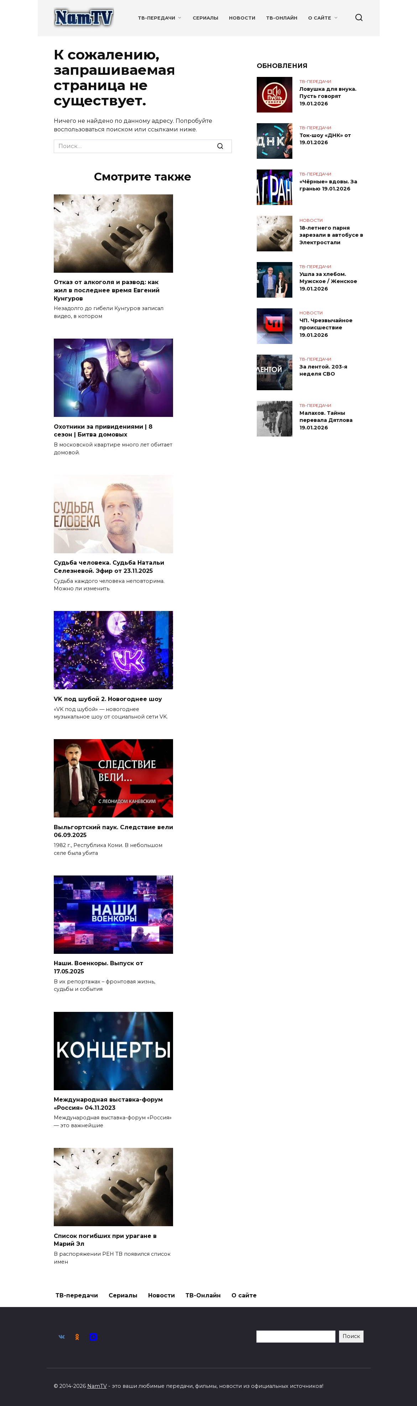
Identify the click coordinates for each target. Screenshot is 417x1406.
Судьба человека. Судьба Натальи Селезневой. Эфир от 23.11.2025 (109, 566)
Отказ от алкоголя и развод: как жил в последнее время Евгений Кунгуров (107, 290)
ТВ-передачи (156, 18)
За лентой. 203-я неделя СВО (323, 370)
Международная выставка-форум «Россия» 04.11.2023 (108, 1101)
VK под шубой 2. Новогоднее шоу (108, 698)
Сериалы (205, 18)
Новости (242, 18)
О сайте (319, 18)
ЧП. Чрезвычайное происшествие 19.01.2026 (326, 327)
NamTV (97, 1384)
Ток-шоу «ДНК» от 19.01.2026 (325, 139)
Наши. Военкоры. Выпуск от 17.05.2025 (98, 965)
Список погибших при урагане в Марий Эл (105, 1237)
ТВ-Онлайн (281, 18)
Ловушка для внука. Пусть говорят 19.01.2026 (327, 96)
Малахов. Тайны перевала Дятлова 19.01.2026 (326, 420)
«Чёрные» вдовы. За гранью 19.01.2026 (328, 185)
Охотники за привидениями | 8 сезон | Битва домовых (103, 430)
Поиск (351, 1334)
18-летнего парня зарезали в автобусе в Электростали (331, 235)
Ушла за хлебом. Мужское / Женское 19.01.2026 (328, 281)
